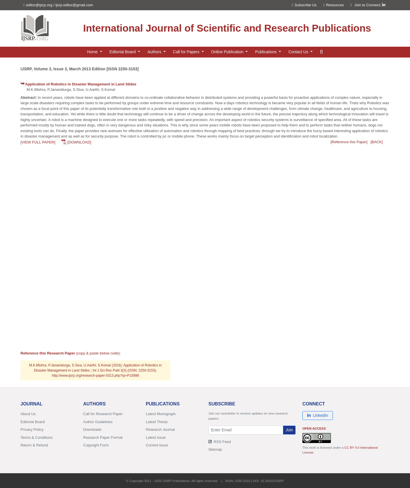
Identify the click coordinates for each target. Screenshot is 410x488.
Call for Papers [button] (186, 52)
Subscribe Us (304, 5)
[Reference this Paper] (349, 142)
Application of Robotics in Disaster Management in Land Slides (80, 84)
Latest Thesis (157, 422)
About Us (28, 414)
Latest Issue (156, 437)
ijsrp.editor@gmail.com (74, 5)
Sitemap (215, 449)
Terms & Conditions (36, 437)
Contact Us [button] (298, 52)
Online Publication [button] (228, 52)
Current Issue (157, 445)
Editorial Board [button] (123, 52)
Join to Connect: (369, 5)
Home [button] (93, 52)
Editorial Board (32, 422)
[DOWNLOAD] (79, 142)
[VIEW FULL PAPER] (37, 142)
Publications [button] (266, 52)
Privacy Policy (32, 429)
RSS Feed (219, 442)
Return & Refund (34, 445)
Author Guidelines (97, 422)
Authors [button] (154, 52)
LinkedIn (317, 415)
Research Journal (160, 429)
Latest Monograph (161, 414)
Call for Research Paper (103, 414)
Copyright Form (96, 445)
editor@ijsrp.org (39, 5)
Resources (333, 5)
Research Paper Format (103, 437)
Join (289, 430)
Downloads (92, 429)
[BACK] (376, 142)
